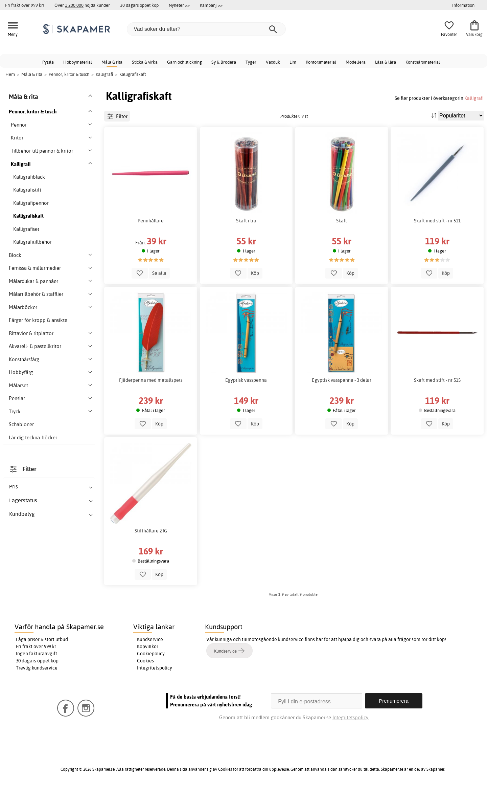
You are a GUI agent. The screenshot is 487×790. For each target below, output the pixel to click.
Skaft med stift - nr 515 (437, 380)
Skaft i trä (246, 220)
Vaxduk (273, 62)
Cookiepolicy (151, 654)
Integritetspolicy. (350, 717)
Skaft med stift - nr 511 (437, 220)
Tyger (251, 62)
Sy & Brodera (223, 62)
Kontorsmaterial (321, 62)
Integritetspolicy (154, 668)
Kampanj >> (211, 5)
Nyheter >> (179, 5)
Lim (292, 62)
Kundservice (150, 639)
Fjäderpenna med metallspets (151, 380)
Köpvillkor (147, 646)
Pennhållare (151, 220)
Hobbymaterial (77, 62)
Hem (10, 74)
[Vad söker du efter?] (206, 29)
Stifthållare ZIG (151, 530)
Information (463, 5)
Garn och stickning (184, 62)
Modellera (356, 62)
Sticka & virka (145, 62)
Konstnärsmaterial (422, 62)
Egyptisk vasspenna (246, 380)
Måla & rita (111, 62)
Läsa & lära (385, 62)
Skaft (341, 220)
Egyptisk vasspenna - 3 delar (341, 380)
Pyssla (48, 62)
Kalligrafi (474, 98)
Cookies (145, 661)
